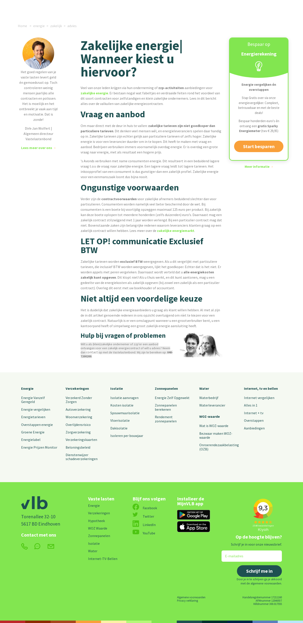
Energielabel (31, 439)
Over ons (196, 9)
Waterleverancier (212, 405)
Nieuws (175, 9)
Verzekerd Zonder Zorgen (79, 399)
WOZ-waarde (209, 416)
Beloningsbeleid (78, 447)
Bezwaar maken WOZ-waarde (215, 435)
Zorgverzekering (78, 432)
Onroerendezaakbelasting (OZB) (219, 447)
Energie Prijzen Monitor (39, 447)
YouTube (144, 533)
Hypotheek (96, 521)
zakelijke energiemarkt (175, 230)
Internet (111, 9)
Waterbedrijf (208, 397)
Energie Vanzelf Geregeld (33, 399)
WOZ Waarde (97, 528)
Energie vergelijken (35, 409)
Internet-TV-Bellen (102, 558)
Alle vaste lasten (144, 9)
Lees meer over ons (36, 147)
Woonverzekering (79, 417)
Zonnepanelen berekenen (166, 407)
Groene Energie (32, 432)
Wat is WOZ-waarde (213, 425)
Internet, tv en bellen (261, 388)
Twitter (143, 516)
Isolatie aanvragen (124, 397)
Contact (221, 9)
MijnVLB (246, 9)
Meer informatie (257, 166)
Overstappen (254, 420)
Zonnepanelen (166, 388)
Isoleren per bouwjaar (126, 435)
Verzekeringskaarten (81, 439)
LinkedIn (144, 524)
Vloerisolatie (120, 420)
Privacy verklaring (187, 600)
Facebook (145, 508)
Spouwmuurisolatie (125, 413)
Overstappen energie (37, 424)
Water (204, 388)
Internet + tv (253, 413)
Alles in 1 (250, 405)
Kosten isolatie (121, 405)
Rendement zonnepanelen (166, 419)
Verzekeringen (84, 9)
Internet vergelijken (259, 397)
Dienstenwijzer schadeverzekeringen (82, 457)
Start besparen (259, 146)
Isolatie (116, 388)
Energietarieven (33, 417)
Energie (54, 9)
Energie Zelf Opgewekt (172, 397)
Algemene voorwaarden (191, 597)
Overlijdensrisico (78, 424)
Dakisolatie (118, 428)
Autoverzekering (78, 409)
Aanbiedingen (254, 428)
